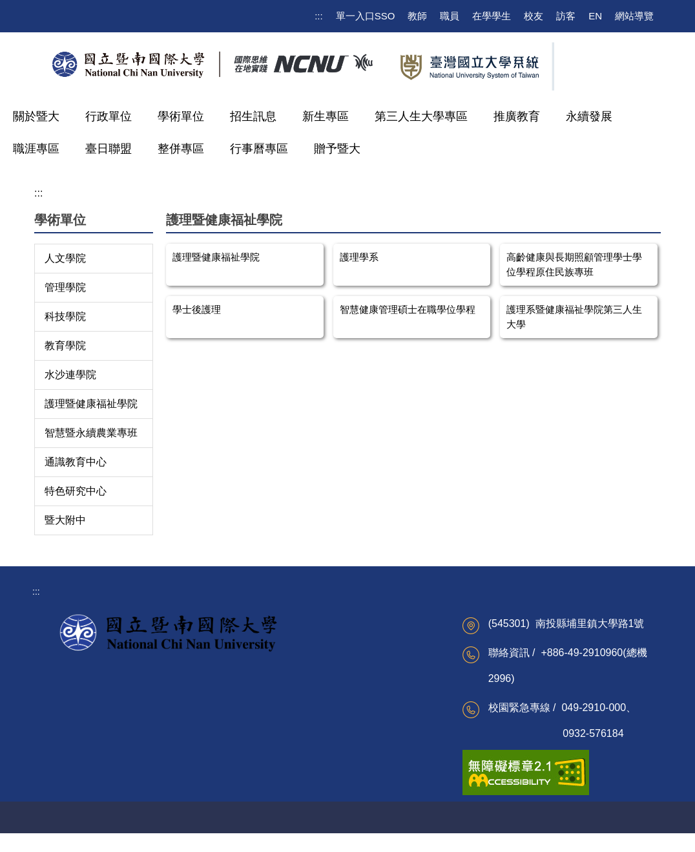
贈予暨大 (337, 148)
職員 (449, 15)
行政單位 (108, 116)
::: (319, 15)
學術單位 (181, 116)
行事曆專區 (259, 148)
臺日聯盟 (108, 148)
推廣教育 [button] (516, 116)
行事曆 (55, 724)
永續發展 (589, 116)
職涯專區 (36, 148)
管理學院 (65, 287)
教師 (417, 15)
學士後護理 (196, 309)
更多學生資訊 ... (181, 751)
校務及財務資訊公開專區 (87, 674)
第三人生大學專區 (421, 116)
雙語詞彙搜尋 (69, 745)
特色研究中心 (76, 490)
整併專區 (181, 148)
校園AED (254, 835)
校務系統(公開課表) (188, 688)
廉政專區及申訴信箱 (289, 706)
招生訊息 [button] (253, 116)
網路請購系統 (276, 748)
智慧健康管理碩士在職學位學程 (407, 309)
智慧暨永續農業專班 (91, 432)
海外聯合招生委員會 (389, 748)
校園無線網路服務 (185, 709)
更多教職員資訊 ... (285, 768)
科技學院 (65, 316)
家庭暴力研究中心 (385, 706)
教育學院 (65, 345)
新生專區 (325, 116)
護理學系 (359, 256)
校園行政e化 (274, 726)
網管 (392, 835)
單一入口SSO (365, 15)
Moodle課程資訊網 (186, 730)
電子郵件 (167, 667)
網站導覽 (634, 15)
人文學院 (65, 258)
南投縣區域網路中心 (389, 726)
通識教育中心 (76, 461)
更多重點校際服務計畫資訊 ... (394, 776)
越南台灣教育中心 (385, 684)
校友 (533, 15)
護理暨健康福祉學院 (91, 403)
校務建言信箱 (69, 703)
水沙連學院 (70, 374)
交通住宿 (303, 835)
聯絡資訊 (352, 835)
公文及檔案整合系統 (289, 684)
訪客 (566, 15)
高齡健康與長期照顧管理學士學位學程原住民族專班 (574, 264)
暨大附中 (65, 520)
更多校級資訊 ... (74, 766)
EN (595, 15)
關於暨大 (36, 116)
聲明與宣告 (436, 835)
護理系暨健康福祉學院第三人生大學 (574, 317)
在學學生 (491, 15)
